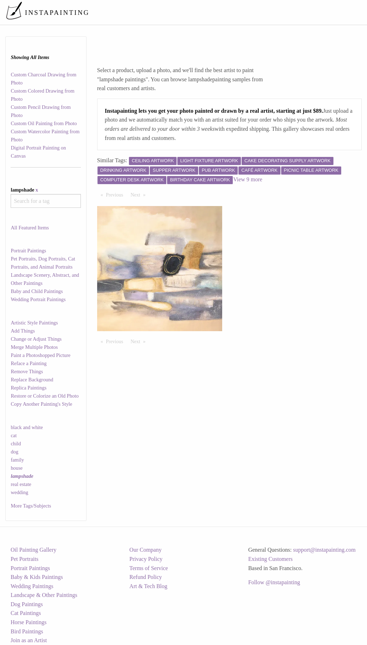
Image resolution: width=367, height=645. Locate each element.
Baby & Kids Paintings (37, 577)
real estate (21, 484)
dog (14, 452)
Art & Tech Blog (148, 586)
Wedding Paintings (32, 586)
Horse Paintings (29, 622)
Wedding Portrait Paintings (38, 299)
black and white (27, 427)
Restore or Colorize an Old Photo (44, 396)
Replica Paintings (28, 388)
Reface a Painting (29, 363)
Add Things (23, 331)
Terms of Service (148, 568)
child (16, 443)
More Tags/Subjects (31, 506)
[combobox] (46, 201)
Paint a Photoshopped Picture (40, 355)
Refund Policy (145, 577)
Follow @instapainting (274, 582)
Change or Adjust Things (36, 339)
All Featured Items (30, 227)
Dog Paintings (27, 604)
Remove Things (27, 371)
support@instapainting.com (324, 550)
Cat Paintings (26, 613)
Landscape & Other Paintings (44, 595)
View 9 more (247, 179)
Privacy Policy (145, 559)
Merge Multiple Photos (34, 347)
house (17, 468)
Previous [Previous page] (116, 194)
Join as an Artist (29, 640)
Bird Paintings (27, 631)
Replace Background (32, 379)
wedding (19, 492)
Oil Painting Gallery (34, 550)
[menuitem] (213, 12)
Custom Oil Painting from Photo (44, 123)
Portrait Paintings (28, 250)
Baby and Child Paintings (37, 291)
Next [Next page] (140, 194)
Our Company (145, 550)
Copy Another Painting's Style (41, 404)
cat (14, 435)
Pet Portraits (25, 559)
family (17, 460)
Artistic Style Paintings (34, 323)
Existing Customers (270, 559)
